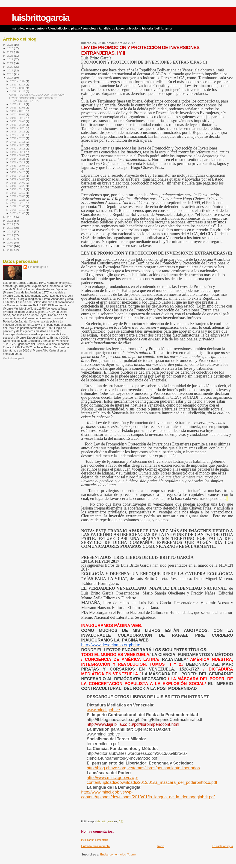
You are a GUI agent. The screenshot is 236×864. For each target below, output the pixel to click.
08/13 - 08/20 (18, 128)
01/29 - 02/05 (18, 206)
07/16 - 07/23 (18, 138)
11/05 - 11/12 (18, 104)
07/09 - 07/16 (18, 141)
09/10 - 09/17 (18, 118)
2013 (10, 227)
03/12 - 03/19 (18, 189)
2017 (10, 77)
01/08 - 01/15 (18, 209)
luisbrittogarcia (40, 18)
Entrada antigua (222, 846)
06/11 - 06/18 (18, 148)
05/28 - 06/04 (18, 155)
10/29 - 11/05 (18, 107)
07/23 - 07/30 (18, 135)
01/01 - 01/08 (18, 213)
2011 (10, 235)
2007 (10, 249)
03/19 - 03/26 (18, 186)
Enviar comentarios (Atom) (118, 854)
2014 (10, 224)
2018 (10, 74)
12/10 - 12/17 (18, 84)
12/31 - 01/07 (18, 81)
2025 (10, 48)
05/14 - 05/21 (18, 158)
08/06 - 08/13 (18, 131)
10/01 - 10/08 (18, 114)
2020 (10, 66)
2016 (10, 216)
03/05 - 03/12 (18, 192)
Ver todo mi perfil (13, 358)
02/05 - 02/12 (18, 203)
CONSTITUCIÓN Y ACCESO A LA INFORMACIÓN (36, 94)
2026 (10, 44)
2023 (10, 55)
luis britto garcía (38, 267)
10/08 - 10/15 (18, 111)
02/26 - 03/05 (18, 196)
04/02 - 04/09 (18, 179)
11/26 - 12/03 (18, 88)
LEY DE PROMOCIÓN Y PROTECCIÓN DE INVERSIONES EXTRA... (33, 99)
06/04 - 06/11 (18, 152)
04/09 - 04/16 (18, 175)
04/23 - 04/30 (18, 169)
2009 (10, 242)
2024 (10, 51)
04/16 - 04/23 (18, 172)
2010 (10, 238)
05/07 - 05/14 (18, 162)
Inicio (160, 846)
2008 (10, 246)
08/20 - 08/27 (18, 124)
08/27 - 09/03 (18, 121)
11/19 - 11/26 (18, 91)
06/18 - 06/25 (18, 145)
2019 (10, 70)
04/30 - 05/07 (18, 165)
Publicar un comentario (94, 839)
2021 (10, 63)
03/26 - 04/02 (18, 182)
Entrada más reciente (95, 846)
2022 (10, 59)
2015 (10, 220)
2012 (10, 231)
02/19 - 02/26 (18, 199)
